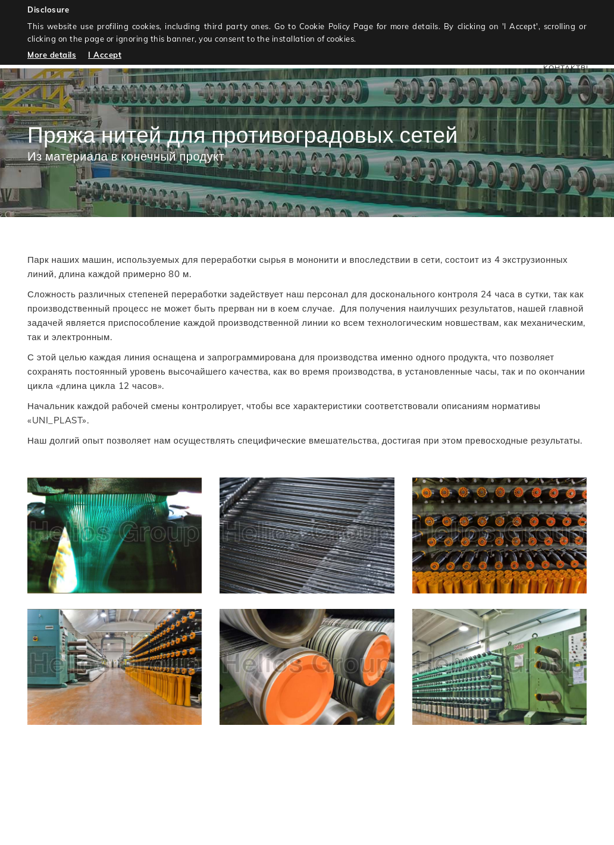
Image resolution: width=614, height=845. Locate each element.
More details (51, 54)
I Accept (104, 54)
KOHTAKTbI (565, 67)
